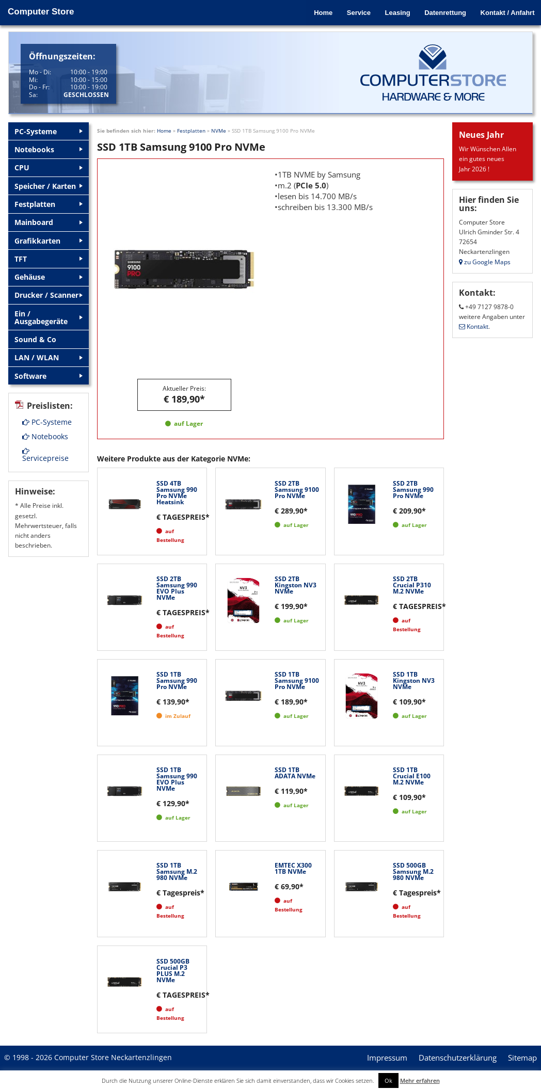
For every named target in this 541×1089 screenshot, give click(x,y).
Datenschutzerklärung (458, 1057)
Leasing (393, 11)
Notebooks (45, 419)
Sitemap (522, 1057)
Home (317, 11)
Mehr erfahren (420, 1080)
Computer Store (41, 12)
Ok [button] (388, 1080)
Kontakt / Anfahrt (506, 11)
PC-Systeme (47, 405)
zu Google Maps (485, 262)
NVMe (218, 130)
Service (353, 11)
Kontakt (473, 326)
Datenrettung (443, 11)
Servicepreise (45, 438)
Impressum (387, 1057)
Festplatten (191, 130)
